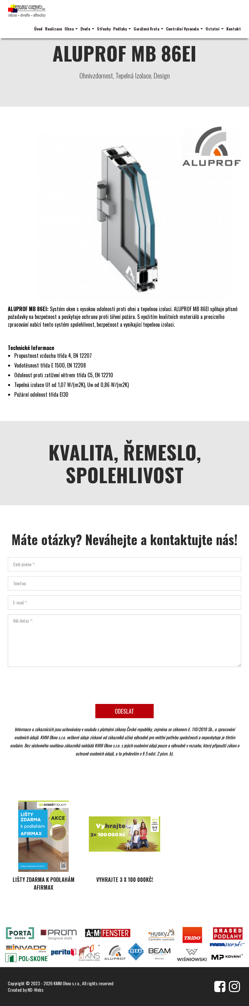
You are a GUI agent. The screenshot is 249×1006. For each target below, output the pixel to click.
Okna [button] (71, 28)
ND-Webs (35, 989)
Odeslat (124, 709)
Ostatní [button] (215, 28)
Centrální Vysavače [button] (184, 28)
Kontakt (233, 28)
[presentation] (124, 683)
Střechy (104, 28)
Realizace (53, 28)
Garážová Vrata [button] (148, 28)
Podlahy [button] (122, 28)
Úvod (38, 28)
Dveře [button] (87, 28)
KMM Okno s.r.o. (66, 983)
